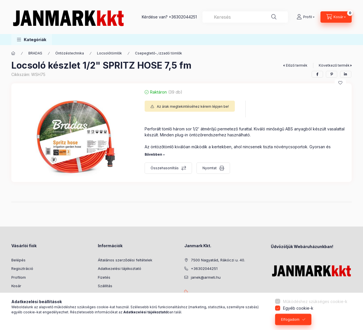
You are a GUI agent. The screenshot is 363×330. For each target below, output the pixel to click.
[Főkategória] (13, 53)
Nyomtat (209, 168)
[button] (31, 39)
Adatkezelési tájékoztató (119, 268)
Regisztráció (22, 268)
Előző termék (296, 65)
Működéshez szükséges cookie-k (315, 316)
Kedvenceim (22, 294)
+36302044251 (183, 16)
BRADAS (35, 53)
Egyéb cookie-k (298, 323)
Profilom (18, 277)
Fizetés (104, 277)
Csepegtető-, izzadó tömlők (158, 53)
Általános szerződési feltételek (125, 260)
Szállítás (105, 286)
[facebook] (317, 74)
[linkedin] (345, 74)
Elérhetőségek (110, 294)
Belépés (18, 260)
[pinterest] (331, 74)
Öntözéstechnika (69, 53)
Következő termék (334, 65)
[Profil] (305, 17)
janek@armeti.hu (206, 277)
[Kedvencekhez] (340, 82)
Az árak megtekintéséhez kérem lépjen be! (193, 106)
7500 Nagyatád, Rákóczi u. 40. (218, 260)
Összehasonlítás (165, 168)
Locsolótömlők (109, 53)
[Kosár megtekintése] (336, 17)
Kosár (16, 286)
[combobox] (245, 17)
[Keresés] (274, 17)
